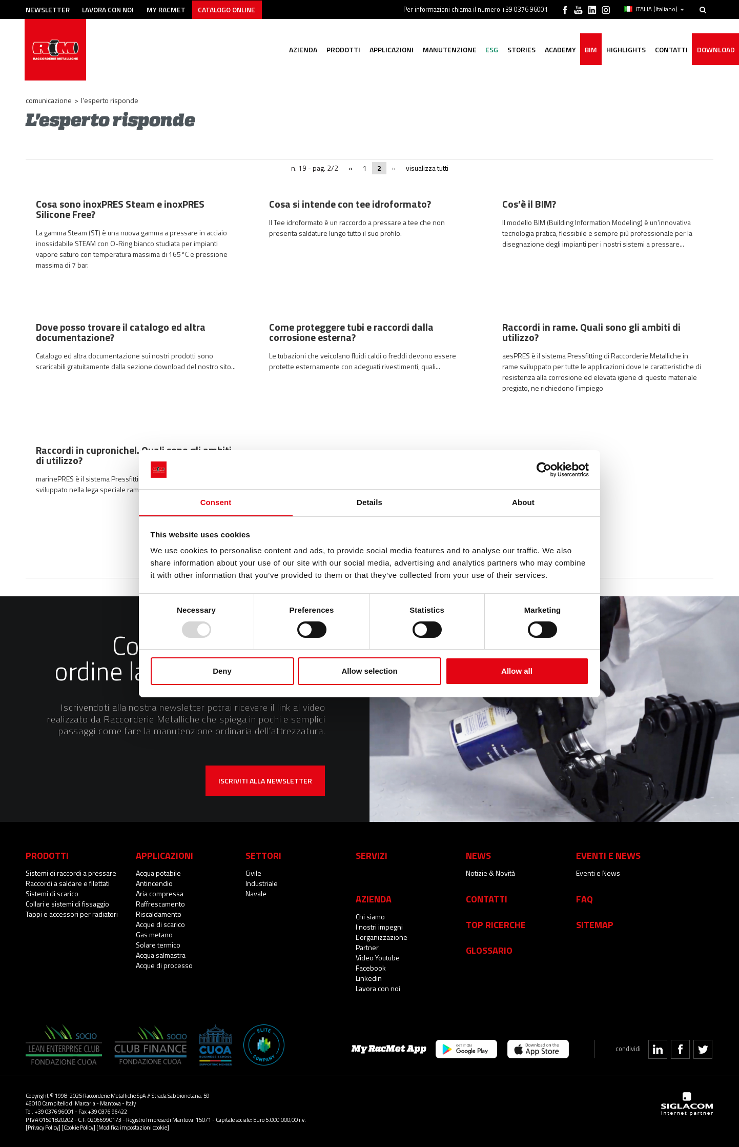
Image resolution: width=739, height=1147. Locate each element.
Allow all (516, 671)
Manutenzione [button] (440, 50)
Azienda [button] (291, 50)
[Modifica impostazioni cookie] (132, 1127)
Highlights (623, 50)
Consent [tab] (216, 502)
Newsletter (49, 9)
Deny (222, 671)
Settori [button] (263, 855)
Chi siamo (370, 916)
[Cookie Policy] (78, 1127)
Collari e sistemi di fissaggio (67, 903)
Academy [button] (554, 50)
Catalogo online (235, 9)
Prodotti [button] (332, 50)
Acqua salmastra (161, 955)
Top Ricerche (496, 924)
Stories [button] (515, 50)
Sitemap (594, 924)
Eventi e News (598, 873)
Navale (255, 893)
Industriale (261, 883)
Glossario (489, 950)
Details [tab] (369, 502)
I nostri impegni (379, 926)
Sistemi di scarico (52, 893)
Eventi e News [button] (608, 855)
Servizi (371, 855)
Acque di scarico (160, 924)
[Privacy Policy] (43, 1127)
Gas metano (154, 934)
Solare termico (158, 944)
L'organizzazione (381, 937)
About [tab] (523, 502)
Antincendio (154, 883)
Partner (367, 947)
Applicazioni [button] (381, 50)
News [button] (478, 855)
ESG (484, 50)
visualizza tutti (427, 168)
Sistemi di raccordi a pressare (71, 873)
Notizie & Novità (490, 873)
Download (715, 50)
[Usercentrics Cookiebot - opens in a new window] (544, 469)
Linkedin (369, 978)
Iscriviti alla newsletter (265, 780)
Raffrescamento (160, 903)
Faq (584, 899)
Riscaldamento (158, 914)
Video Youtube (378, 957)
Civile (253, 873)
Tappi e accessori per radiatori (72, 914)
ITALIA (654, 9)
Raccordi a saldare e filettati (68, 883)
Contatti (486, 899)
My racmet (172, 9)
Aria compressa (159, 893)
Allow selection (369, 671)
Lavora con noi (112, 9)
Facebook (371, 967)
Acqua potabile (158, 873)
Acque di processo (164, 965)
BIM (587, 50)
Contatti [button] (669, 50)
